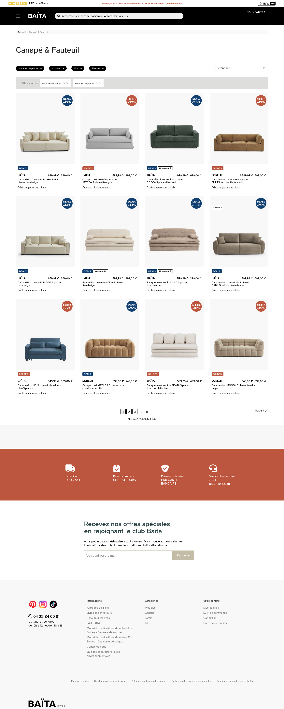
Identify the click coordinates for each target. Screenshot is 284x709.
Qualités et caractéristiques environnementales (103, 654)
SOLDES (88, 168)
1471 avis (43, 3)
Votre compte (211, 601)
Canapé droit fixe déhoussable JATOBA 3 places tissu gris (99, 181)
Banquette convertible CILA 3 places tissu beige (102, 284)
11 (147, 412)
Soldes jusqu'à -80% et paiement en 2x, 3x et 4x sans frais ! (133, 3)
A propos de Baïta (98, 608)
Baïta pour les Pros (98, 618)
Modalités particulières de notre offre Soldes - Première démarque (109, 630)
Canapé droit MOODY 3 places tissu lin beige (233, 386)
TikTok (53, 604)
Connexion (210, 618)
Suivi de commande (215, 613)
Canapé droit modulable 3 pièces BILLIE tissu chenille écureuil (230, 181)
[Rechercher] (119, 16)
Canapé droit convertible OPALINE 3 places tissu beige (38, 181)
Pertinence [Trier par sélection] (241, 68)
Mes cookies (211, 608)
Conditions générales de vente (111, 681)
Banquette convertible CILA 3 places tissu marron (167, 284)
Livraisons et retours (99, 613)
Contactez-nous (96, 647)
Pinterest (33, 604)
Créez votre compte (215, 623)
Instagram (43, 604)
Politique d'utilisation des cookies (150, 681)
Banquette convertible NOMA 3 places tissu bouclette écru (168, 386)
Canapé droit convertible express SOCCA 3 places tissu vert (165, 181)
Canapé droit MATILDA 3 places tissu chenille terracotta (103, 386)
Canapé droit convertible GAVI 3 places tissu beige (39, 284)
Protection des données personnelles (192, 681)
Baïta (267, 4)
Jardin (148, 618)
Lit (146, 623)
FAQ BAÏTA (93, 623)
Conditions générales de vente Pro (235, 681)
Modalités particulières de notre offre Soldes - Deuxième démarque (109, 639)
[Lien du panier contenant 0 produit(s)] (266, 18)
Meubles (150, 608)
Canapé (149, 613)
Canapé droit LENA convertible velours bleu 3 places (39, 386)
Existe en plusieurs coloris (32, 187)
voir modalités (174, 3)
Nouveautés (256, 12)
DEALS (22, 168)
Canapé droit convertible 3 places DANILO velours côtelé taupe (230, 284)
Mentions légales (80, 681)
